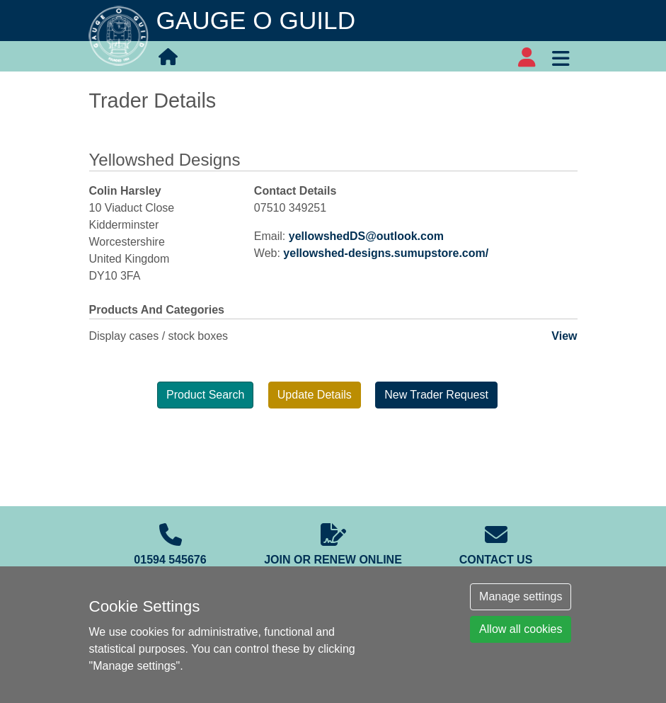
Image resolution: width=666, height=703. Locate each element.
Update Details (314, 395)
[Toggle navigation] (561, 56)
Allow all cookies (520, 629)
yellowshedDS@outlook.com (366, 236)
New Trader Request (436, 395)
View (564, 336)
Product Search (205, 395)
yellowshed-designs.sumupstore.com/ (385, 253)
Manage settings (520, 596)
